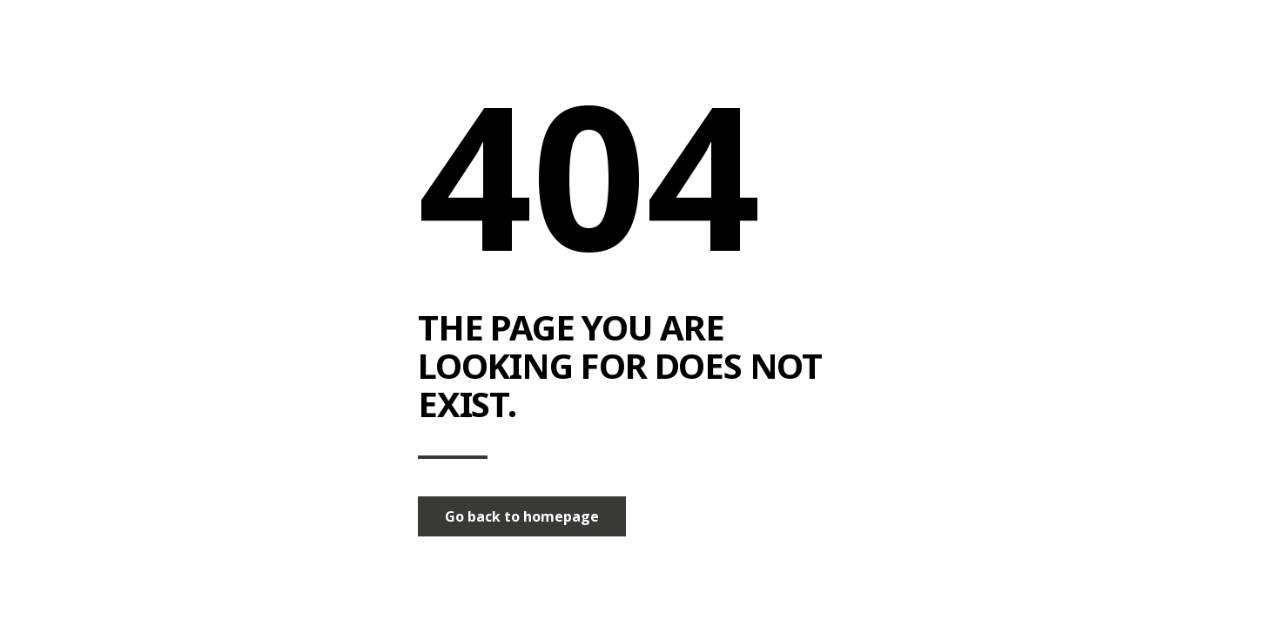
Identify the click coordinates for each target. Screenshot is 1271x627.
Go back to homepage (522, 516)
